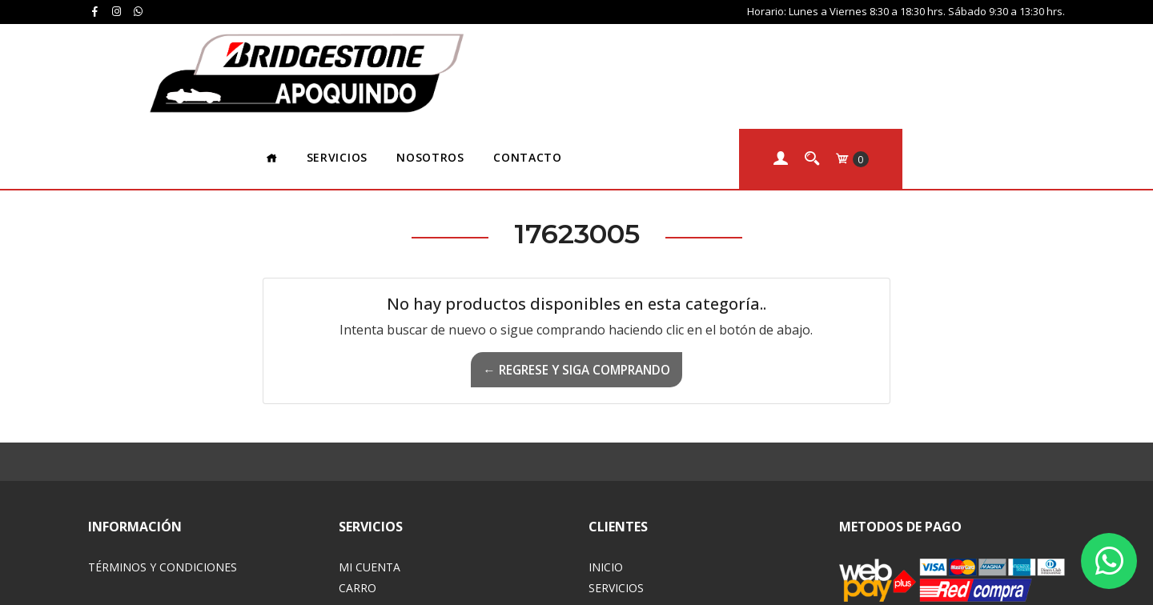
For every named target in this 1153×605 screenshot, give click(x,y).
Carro (357, 482)
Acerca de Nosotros (652, 503)
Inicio (606, 461)
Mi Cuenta (369, 461)
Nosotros (593, 51)
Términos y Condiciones (162, 461)
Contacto (691, 51)
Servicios (499, 51)
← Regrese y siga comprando (576, 264)
